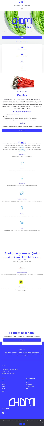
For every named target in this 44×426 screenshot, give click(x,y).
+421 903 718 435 (22, 41)
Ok (20, 424)
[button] (22, 9)
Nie (24, 424)
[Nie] (42, 422)
